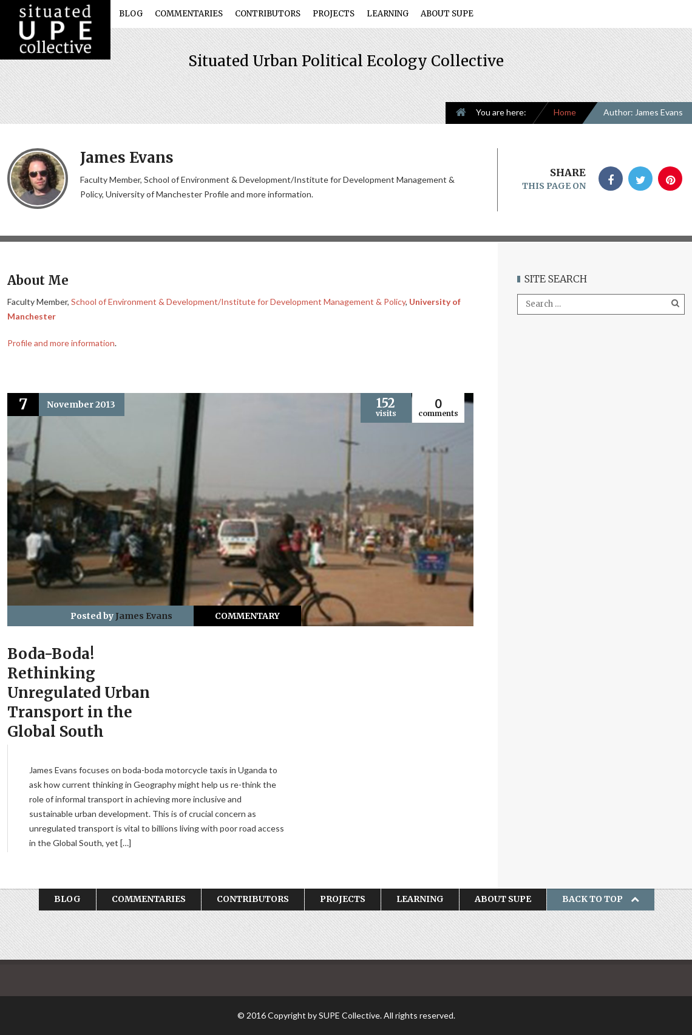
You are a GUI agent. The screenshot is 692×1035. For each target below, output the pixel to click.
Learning (388, 14)
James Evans (143, 615)
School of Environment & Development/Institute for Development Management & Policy (238, 301)
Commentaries (189, 14)
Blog (131, 14)
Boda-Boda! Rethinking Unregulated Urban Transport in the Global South (78, 692)
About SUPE (447, 14)
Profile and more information (61, 343)
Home (565, 112)
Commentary (247, 615)
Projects (333, 14)
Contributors (267, 14)
